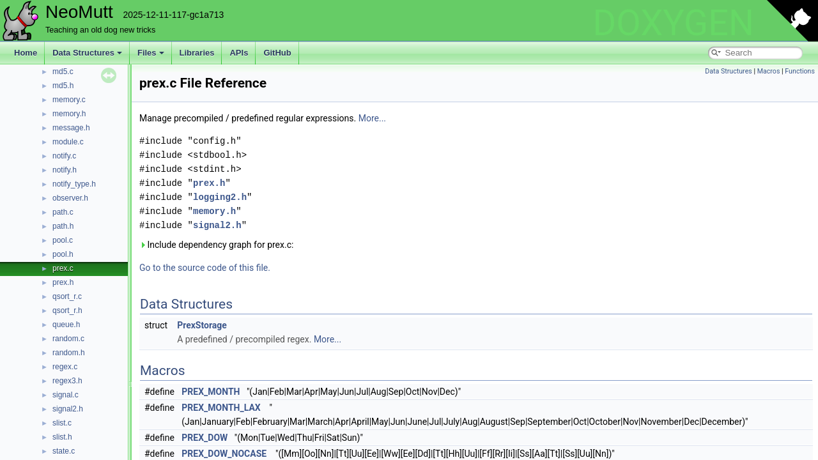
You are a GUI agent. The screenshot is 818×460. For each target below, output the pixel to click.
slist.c (62, 422)
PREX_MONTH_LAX (220, 407)
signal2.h (67, 408)
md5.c (62, 71)
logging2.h (220, 197)
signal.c (65, 394)
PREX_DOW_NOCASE (223, 453)
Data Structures (87, 52)
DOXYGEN (673, 23)
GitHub (277, 52)
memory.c (69, 99)
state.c (63, 451)
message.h (71, 127)
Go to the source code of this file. (204, 268)
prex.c (62, 268)
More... (372, 118)
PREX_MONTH (210, 392)
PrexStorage (202, 325)
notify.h (64, 169)
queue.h (66, 324)
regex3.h (67, 380)
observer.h (70, 198)
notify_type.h (74, 184)
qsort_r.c (67, 296)
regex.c (64, 366)
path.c (62, 212)
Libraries (197, 52)
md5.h (62, 85)
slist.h (62, 437)
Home (25, 52)
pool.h (62, 254)
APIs (238, 52)
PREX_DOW (204, 438)
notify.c (64, 155)
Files (150, 52)
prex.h (62, 282)
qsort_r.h (67, 310)
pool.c (62, 240)
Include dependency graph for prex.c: (216, 245)
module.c (68, 141)
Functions (800, 71)
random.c (68, 338)
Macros (768, 71)
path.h (62, 226)
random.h (68, 352)
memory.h (69, 113)
